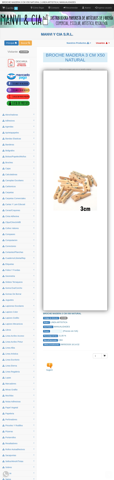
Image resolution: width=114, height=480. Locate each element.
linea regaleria (18, 371)
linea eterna (18, 365)
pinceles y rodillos (18, 425)
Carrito (10, 8)
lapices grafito (18, 317)
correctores (18, 245)
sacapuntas (18, 455)
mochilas (18, 395)
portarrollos (18, 437)
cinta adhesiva (18, 216)
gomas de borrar (18, 293)
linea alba (18, 347)
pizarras (18, 431)
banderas (18, 144)
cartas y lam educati (18, 204)
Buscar (25, 43)
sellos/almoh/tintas (18, 461)
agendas (18, 126)
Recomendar (70, 7)
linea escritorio (18, 359)
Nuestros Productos (79, 43)
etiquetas (18, 263)
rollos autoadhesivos (18, 449)
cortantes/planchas (18, 251)
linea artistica (18, 353)
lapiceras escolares (18, 305)
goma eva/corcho (18, 287)
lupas (18, 377)
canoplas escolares (18, 180)
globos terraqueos (18, 281)
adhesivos (18, 120)
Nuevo (86, 7)
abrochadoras (18, 114)
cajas (18, 168)
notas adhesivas (18, 401)
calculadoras (18, 174)
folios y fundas (18, 269)
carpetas (18, 192)
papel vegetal (18, 407)
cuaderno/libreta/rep (18, 257)
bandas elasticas (18, 138)
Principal (11, 43)
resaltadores (18, 443)
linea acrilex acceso (18, 335)
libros (18, 329)
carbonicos (18, 186)
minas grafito (18, 389)
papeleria (18, 413)
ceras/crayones (18, 210)
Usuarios (103, 43)
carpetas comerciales (18, 198)
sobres (18, 467)
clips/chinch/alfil (18, 222)
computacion (18, 239)
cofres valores (18, 228)
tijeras (18, 473)
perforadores (18, 419)
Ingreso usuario (103, 7)
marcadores (18, 383)
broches (18, 162)
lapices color (18, 311)
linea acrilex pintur (18, 341)
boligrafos (18, 150)
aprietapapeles (18, 132)
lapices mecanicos (18, 323)
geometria (18, 275)
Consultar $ (57, 331)
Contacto (53, 7)
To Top (109, 475)
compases (18, 233)
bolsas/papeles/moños (18, 156)
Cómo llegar (37, 7)
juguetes (18, 299)
